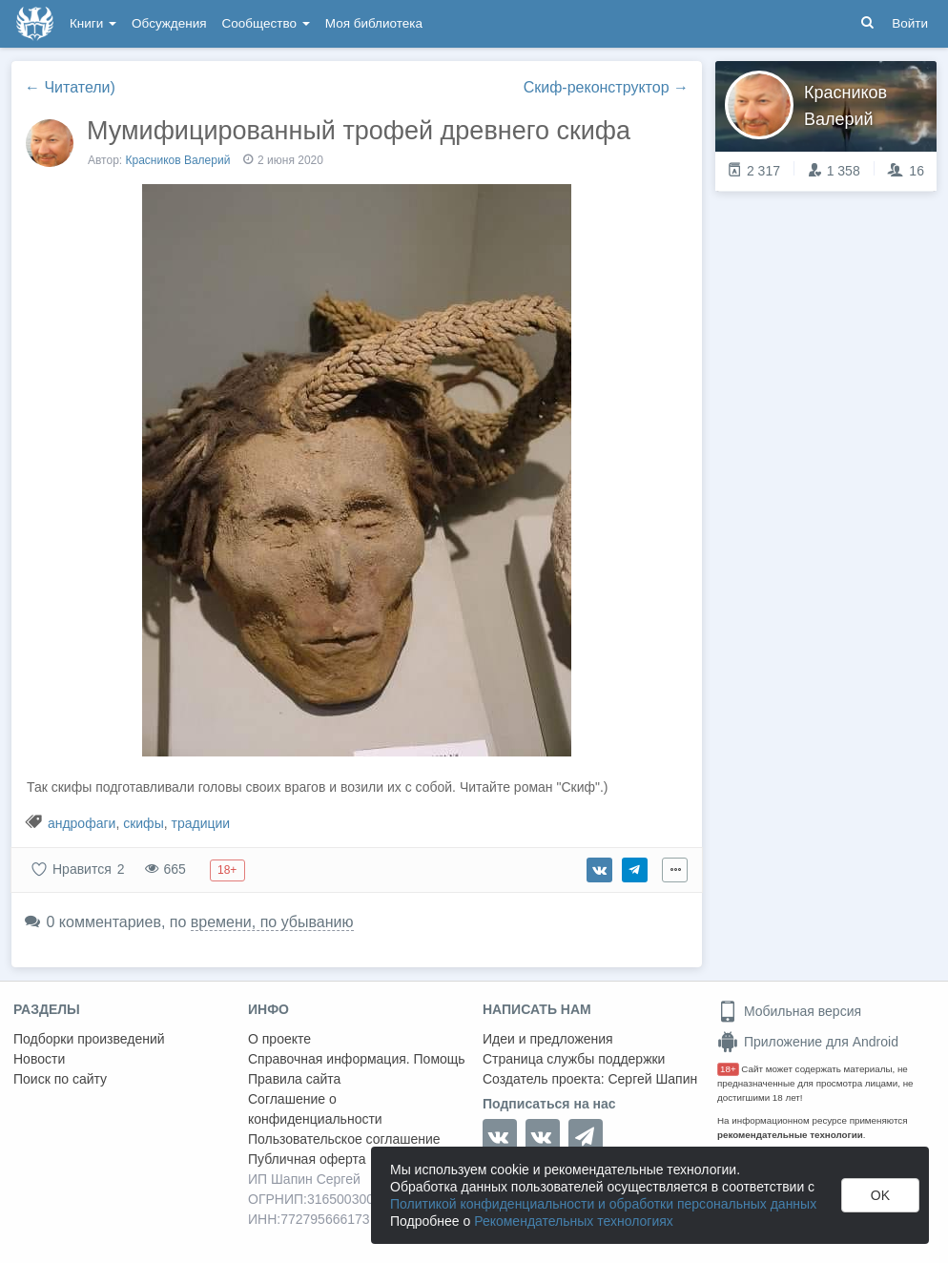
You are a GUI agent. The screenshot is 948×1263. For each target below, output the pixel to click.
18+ (728, 1069)
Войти (910, 23)
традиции (200, 823)
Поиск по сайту (60, 1079)
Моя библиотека (373, 23)
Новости (39, 1058)
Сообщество (266, 23)
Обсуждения (169, 23)
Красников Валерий (178, 160)
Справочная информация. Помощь (356, 1058)
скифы (143, 823)
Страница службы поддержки (574, 1058)
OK (880, 1195)
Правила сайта (294, 1079)
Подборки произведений (89, 1038)
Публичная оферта (307, 1159)
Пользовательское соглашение (344, 1139)
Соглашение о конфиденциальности (315, 1109)
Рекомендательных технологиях (573, 1221)
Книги (93, 23)
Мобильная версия (789, 1011)
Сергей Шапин (652, 1079)
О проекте (279, 1038)
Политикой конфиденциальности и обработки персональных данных (603, 1203)
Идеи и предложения (548, 1038)
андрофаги (82, 823)
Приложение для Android (807, 1041)
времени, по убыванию (272, 922)
